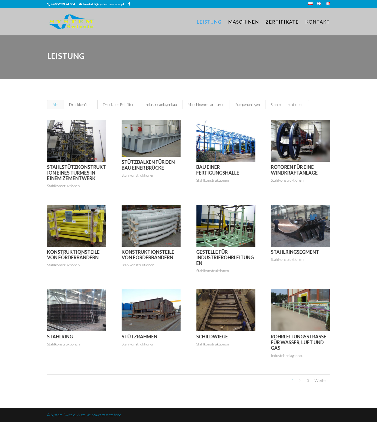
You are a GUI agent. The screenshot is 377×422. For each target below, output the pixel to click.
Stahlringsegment (295, 252)
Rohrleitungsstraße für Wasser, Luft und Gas (298, 342)
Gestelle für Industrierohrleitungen (225, 257)
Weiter (320, 380)
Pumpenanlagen (247, 104)
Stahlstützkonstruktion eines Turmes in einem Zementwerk (76, 172)
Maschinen (243, 22)
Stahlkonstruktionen (287, 104)
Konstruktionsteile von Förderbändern (73, 255)
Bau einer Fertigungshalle (217, 170)
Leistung (209, 22)
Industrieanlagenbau (161, 104)
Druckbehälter (80, 104)
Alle (55, 104)
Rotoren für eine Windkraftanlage (294, 170)
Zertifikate (282, 22)
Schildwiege (212, 336)
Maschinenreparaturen (206, 104)
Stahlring (60, 336)
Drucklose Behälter (118, 104)
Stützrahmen (139, 336)
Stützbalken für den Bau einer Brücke (148, 165)
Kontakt (317, 22)
